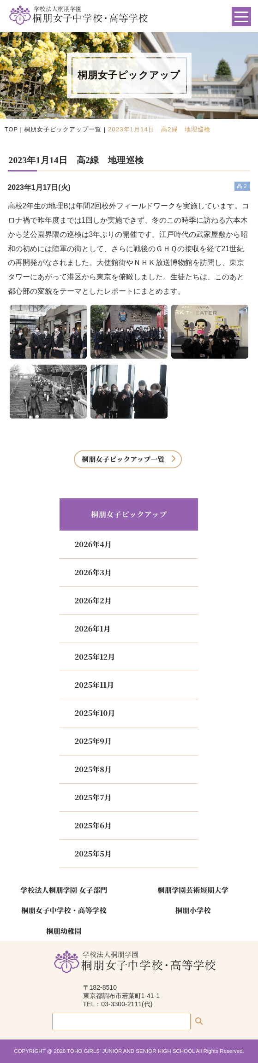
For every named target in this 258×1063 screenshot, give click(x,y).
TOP (11, 129)
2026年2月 (92, 600)
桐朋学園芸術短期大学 (192, 890)
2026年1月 (92, 628)
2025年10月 (94, 713)
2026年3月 (92, 572)
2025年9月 (92, 741)
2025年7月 (92, 797)
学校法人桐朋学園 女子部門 (63, 890)
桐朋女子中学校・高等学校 (63, 910)
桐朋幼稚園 (64, 931)
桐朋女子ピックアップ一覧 (63, 129)
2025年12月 (94, 656)
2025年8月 (92, 769)
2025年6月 (92, 825)
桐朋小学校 (193, 910)
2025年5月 (92, 853)
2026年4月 (92, 544)
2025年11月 (94, 684)
